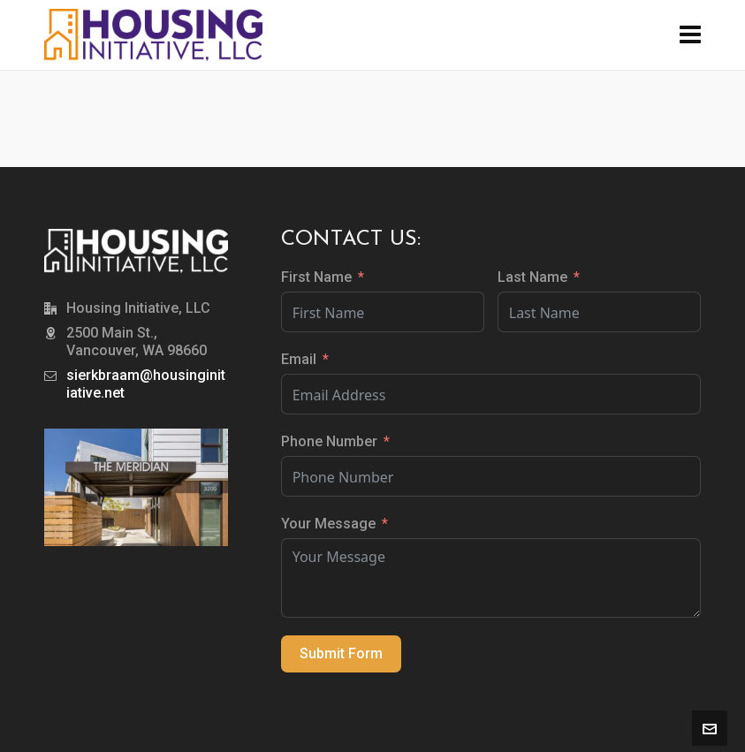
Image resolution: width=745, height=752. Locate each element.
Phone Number (329, 441)
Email (298, 359)
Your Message (328, 523)
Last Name (532, 277)
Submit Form (341, 653)
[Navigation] (690, 35)
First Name (316, 277)
